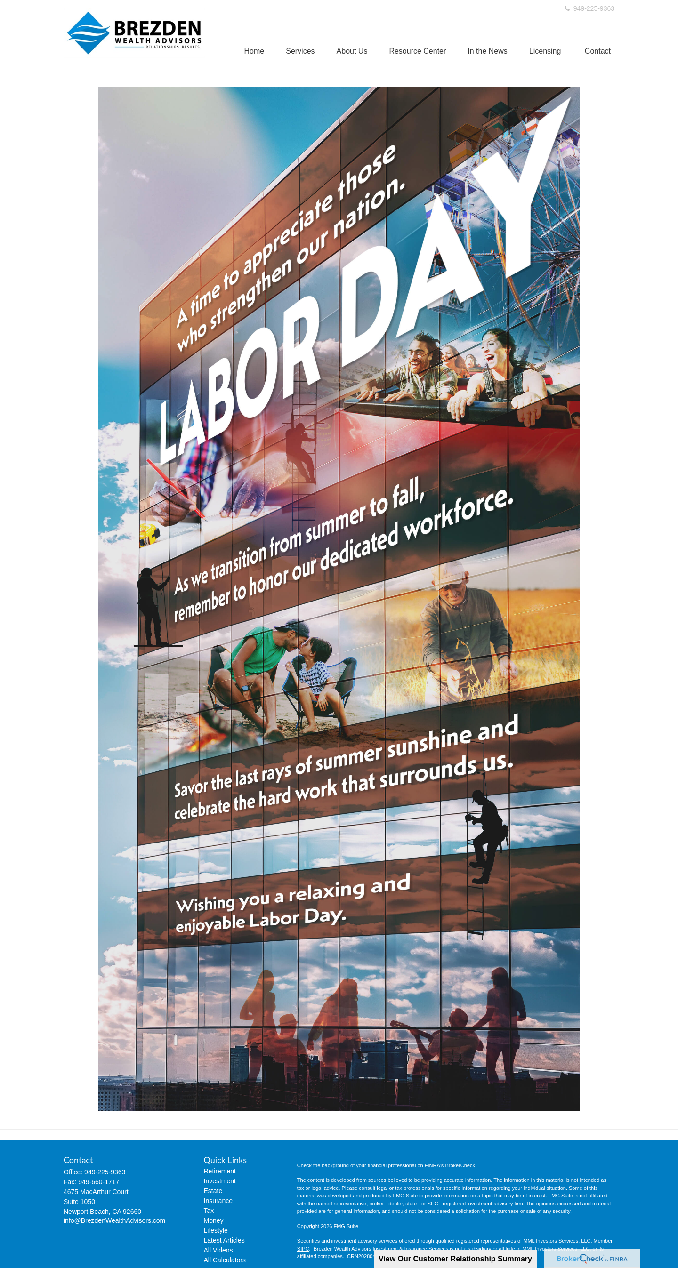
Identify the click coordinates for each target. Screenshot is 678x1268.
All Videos (218, 1250)
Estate (213, 1191)
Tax (209, 1210)
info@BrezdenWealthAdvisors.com (114, 1220)
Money (214, 1220)
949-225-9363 (588, 8)
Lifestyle (216, 1230)
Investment (220, 1181)
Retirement (220, 1171)
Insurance (218, 1200)
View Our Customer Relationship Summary (455, 1259)
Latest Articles (224, 1240)
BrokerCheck (460, 1165)
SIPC (303, 1249)
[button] (254, 51)
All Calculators (225, 1260)
